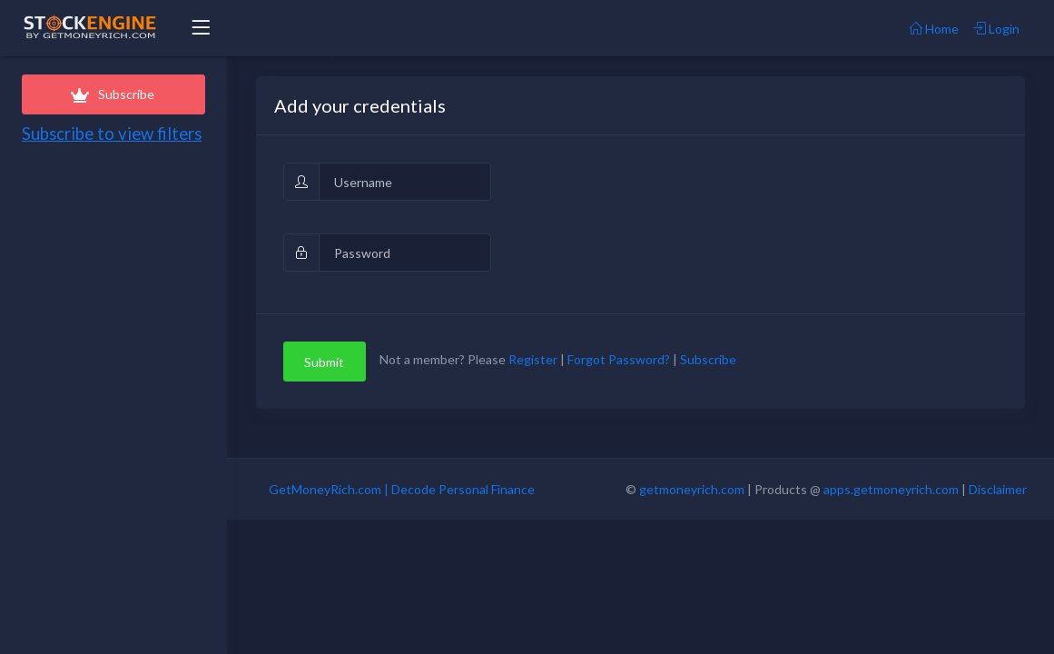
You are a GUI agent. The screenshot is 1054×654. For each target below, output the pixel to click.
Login (996, 28)
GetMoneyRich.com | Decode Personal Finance (402, 489)
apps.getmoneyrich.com (891, 489)
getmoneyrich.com (691, 489)
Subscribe (113, 94)
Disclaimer (998, 489)
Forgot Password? (618, 360)
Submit (324, 362)
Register (532, 360)
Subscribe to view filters (112, 134)
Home (934, 28)
